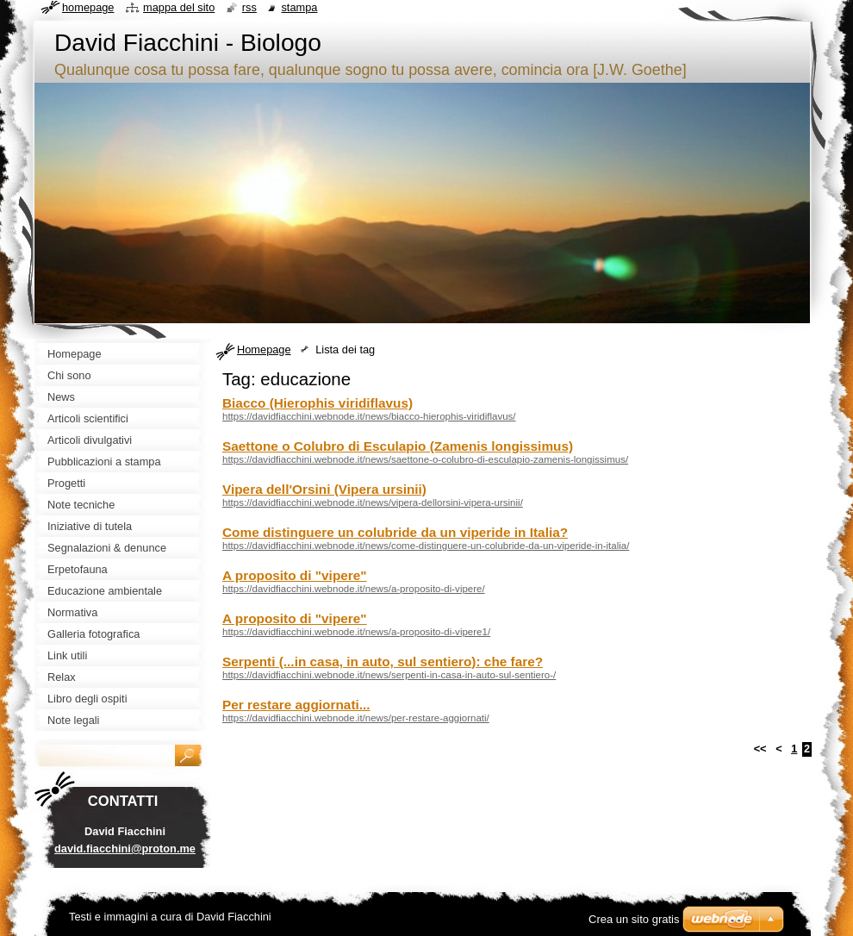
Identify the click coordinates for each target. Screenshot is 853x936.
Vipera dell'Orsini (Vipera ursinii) (324, 489)
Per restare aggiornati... (296, 704)
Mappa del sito (179, 7)
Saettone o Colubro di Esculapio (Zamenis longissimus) (397, 446)
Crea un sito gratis (634, 919)
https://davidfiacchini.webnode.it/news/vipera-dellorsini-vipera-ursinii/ (372, 502)
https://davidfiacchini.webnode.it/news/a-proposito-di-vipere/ (353, 588)
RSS (249, 7)
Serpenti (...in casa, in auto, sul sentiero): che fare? (382, 661)
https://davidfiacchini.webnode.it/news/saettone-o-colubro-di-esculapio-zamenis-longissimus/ (425, 459)
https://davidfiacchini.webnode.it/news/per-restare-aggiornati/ (355, 718)
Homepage (264, 349)
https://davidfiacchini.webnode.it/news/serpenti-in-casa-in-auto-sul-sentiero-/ (389, 675)
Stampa (299, 7)
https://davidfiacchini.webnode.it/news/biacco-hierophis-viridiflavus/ (369, 416)
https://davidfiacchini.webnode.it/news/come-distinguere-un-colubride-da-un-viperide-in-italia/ (425, 545)
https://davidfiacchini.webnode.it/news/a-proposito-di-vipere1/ (356, 632)
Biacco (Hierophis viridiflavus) (317, 403)
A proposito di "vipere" (294, 575)
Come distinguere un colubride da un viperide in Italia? (395, 532)
